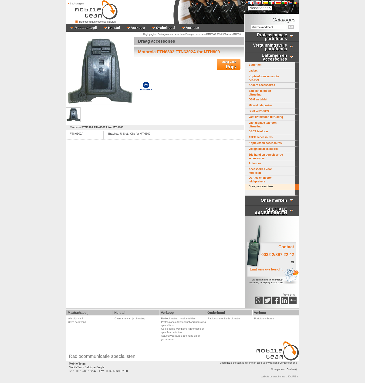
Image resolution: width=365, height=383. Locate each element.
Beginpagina (149, 34)
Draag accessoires (195, 34)
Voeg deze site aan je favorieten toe (240, 362)
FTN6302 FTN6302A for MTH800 (223, 34)
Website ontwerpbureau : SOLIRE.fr (279, 376)
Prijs (228, 64)
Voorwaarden (269, 362)
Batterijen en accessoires (171, 34)
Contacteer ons (288, 362)
